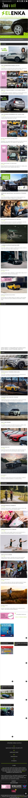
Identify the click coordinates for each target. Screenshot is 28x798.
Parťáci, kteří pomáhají (5, 579)
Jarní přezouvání (5, 36)
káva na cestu (4, 526)
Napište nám (18, 796)
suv (2, 111)
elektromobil (3, 369)
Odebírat (14, 781)
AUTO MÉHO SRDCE (5, 87)
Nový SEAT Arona (6, 422)
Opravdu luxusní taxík (5, 270)
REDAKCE (24, 771)
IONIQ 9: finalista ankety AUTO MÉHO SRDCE (8, 163)
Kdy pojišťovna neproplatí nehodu (11, 219)
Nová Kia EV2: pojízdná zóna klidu (10, 372)
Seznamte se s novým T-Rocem (9, 397)
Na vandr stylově (4, 605)
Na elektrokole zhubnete (8, 505)
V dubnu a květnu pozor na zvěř (10, 245)
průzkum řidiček (7, 190)
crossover (3, 419)
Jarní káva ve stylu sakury (8, 529)
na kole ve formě (4, 502)
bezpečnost (3, 190)
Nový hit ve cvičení (6, 554)
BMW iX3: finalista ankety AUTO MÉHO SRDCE (13, 90)
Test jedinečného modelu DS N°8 (10, 65)
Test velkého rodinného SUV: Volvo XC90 (12, 114)
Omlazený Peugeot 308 (5, 447)
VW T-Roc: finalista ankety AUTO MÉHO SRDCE (9, 138)
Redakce (22, 796)
